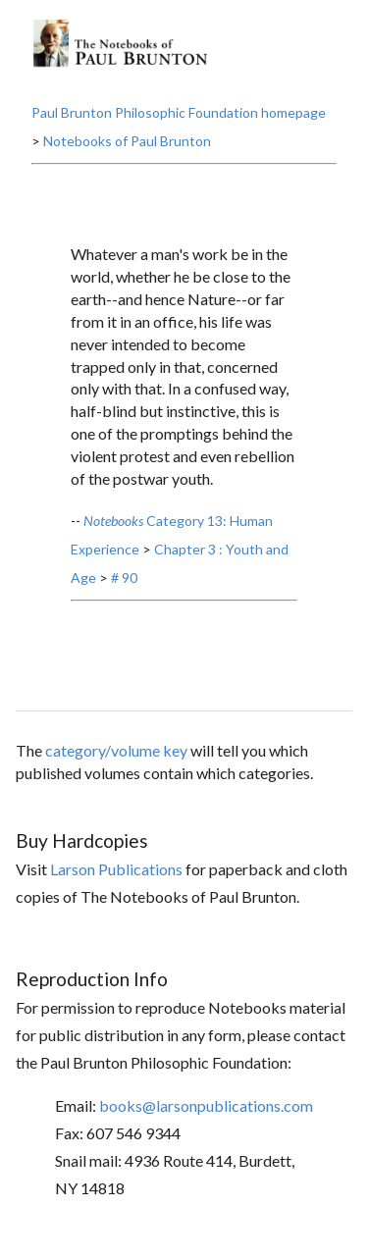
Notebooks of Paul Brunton (127, 140)
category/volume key (116, 750)
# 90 (124, 577)
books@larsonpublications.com (206, 1105)
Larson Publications (116, 869)
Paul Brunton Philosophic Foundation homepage (178, 112)
